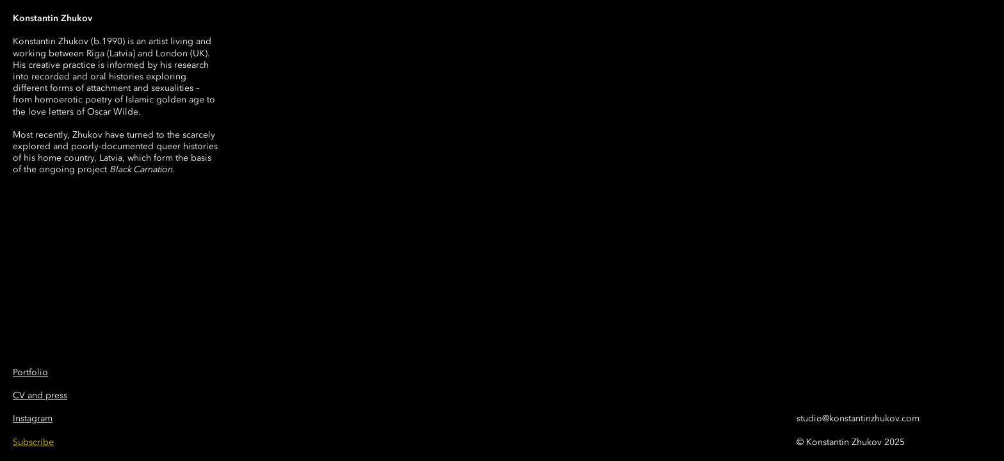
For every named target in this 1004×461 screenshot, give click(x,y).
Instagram (33, 418)
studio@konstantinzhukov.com (858, 418)
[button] (33, 442)
